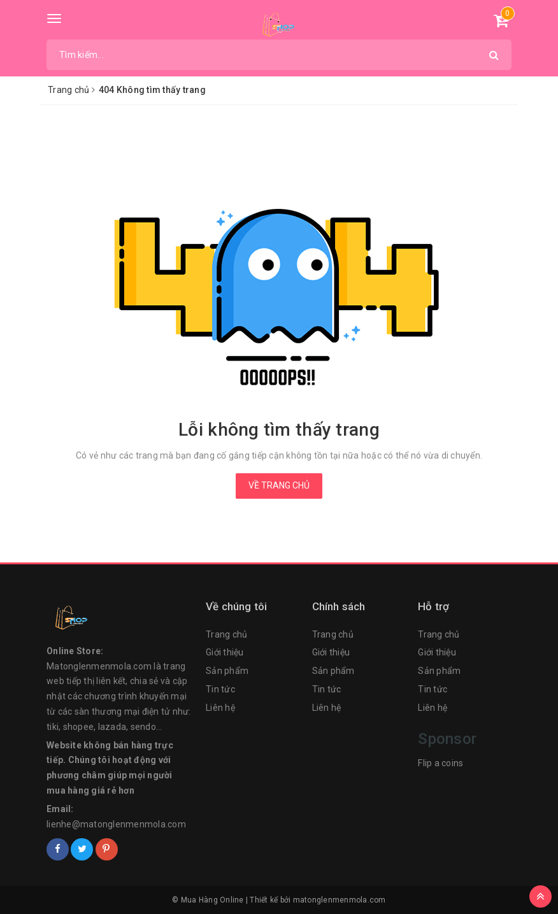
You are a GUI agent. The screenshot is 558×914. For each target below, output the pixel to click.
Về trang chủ (279, 485)
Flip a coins (440, 763)
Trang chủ (226, 634)
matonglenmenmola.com (339, 900)
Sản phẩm (227, 671)
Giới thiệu (225, 652)
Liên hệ (220, 708)
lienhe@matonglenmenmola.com (116, 824)
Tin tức (220, 689)
